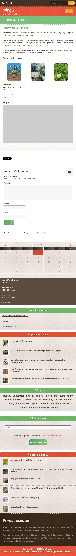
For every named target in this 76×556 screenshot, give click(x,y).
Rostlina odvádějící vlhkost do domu (15, 316)
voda (18, 403)
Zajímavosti (55, 403)
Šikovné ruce (42, 407)
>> (70, 245)
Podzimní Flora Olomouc (9, 280)
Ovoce (18, 400)
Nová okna (6, 321)
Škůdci (54, 407)
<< (5, 245)
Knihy (70, 396)
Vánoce (26, 403)
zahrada (43, 403)
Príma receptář (8, 10)
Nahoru (67, 552)
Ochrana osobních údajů (34, 552)
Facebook (7, 3)
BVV (4, 97)
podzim (27, 400)
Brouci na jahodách (9, 327)
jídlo (56, 396)
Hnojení (49, 396)
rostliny (59, 400)
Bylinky (7, 396)
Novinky (9, 400)
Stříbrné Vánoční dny (8, 287)
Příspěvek (8, 183)
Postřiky (37, 400)
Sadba (67, 400)
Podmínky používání (54, 552)
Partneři (7, 552)
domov (39, 396)
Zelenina (22, 407)
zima (31, 407)
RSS (3, 3)
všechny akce (6, 302)
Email (6, 213)
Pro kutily (48, 400)
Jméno (6, 204)
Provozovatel (18, 552)
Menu (69, 11)
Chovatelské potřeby (23, 396)
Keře (62, 396)
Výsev (35, 403)
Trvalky (10, 403)
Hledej (71, 3)
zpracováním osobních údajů (50, 436)
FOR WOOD (5, 295)
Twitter (11, 3)
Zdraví (66, 403)
